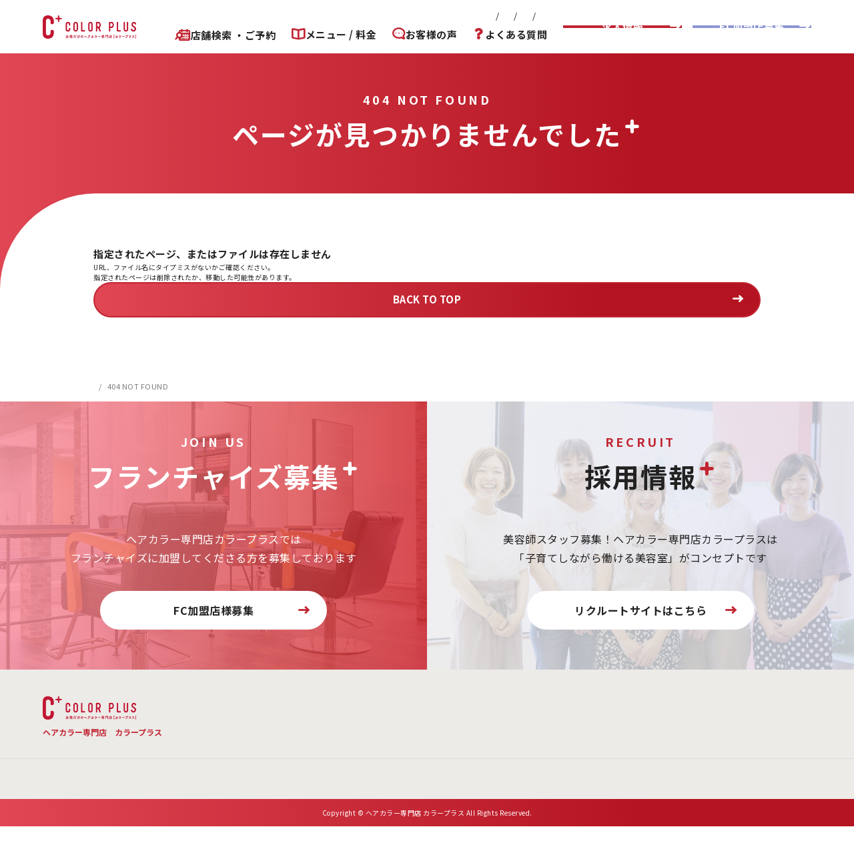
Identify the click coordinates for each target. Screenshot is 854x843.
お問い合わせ (413, 15)
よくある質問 (516, 34)
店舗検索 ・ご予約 (221, 35)
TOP (214, 703)
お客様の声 (428, 34)
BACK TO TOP (427, 299)
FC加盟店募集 (752, 26)
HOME (104, 386)
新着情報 (299, 15)
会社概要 (352, 15)
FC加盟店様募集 (213, 610)
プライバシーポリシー (502, 15)
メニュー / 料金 (333, 34)
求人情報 (622, 26)
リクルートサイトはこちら (640, 610)
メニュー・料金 (298, 703)
